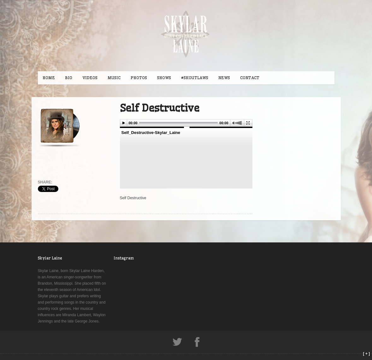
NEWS (224, 77)
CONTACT (249, 77)
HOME (49, 77)
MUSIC (114, 77)
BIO (68, 77)
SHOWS (164, 77)
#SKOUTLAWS (194, 77)
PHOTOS (139, 77)
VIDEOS (89, 77)
